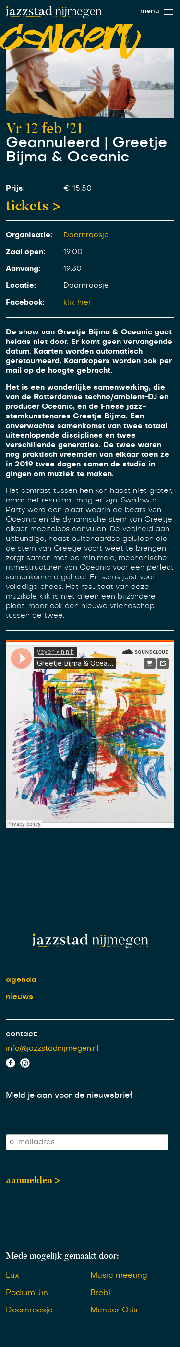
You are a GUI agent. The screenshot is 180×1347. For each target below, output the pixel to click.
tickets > (33, 205)
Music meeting (118, 1275)
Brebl (100, 1293)
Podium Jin (27, 1293)
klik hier (77, 302)
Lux (12, 1275)
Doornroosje (86, 235)
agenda (21, 979)
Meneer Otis (114, 1310)
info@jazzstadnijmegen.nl (52, 1048)
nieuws (19, 997)
